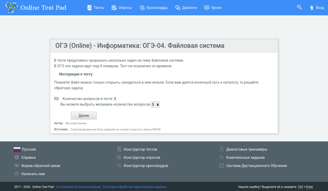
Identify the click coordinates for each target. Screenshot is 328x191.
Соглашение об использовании (78, 187)
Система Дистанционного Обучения (256, 166)
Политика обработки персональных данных (135, 187)
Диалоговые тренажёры (246, 149)
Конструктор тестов (140, 149)
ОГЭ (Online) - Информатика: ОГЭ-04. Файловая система (139, 45)
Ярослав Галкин (75, 123)
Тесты (95, 7)
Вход (316, 7)
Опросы (122, 7)
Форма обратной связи (40, 166)
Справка (28, 157)
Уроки (212, 7)
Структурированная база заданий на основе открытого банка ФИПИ (115, 129)
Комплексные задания (245, 157)
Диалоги (186, 7)
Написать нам (33, 174)
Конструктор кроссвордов (146, 166)
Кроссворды (154, 7)
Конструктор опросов (142, 157)
